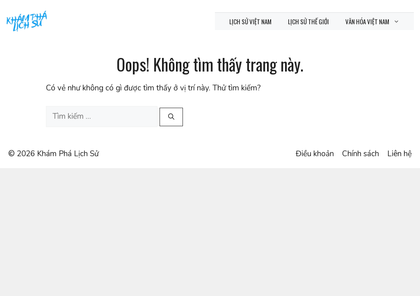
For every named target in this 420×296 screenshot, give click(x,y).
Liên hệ (399, 153)
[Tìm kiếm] (171, 117)
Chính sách (360, 153)
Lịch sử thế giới (308, 21)
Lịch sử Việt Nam (250, 21)
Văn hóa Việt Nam (376, 21)
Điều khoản (315, 153)
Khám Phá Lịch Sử (68, 153)
